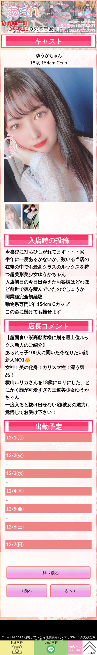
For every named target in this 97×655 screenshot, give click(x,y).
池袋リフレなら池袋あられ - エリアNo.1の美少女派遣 (59, 638)
